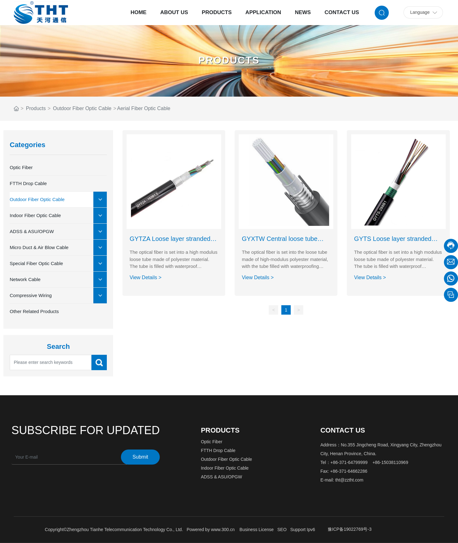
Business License (257, 529)
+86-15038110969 (390, 462)
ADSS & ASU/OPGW (221, 476)
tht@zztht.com (349, 479)
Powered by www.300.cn (211, 529)
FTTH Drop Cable (218, 450)
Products (36, 108)
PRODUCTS (229, 60)
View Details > (146, 277)
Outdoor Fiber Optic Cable (82, 108)
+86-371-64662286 (348, 471)
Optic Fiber (211, 441)
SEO (282, 529)
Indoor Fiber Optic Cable (225, 468)
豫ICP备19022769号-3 (350, 529)
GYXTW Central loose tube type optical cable (279, 242)
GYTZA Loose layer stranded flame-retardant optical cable (170, 242)
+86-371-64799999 (349, 462)
